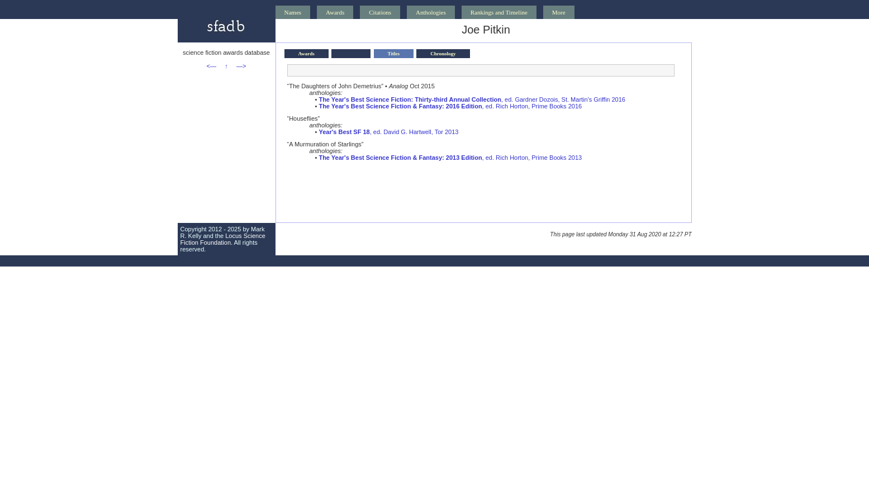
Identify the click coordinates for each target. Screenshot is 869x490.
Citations (380, 12)
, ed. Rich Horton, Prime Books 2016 (450, 106)
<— (211, 66)
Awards (335, 12)
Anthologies (431, 12)
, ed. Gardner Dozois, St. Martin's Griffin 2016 (472, 99)
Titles (394, 53)
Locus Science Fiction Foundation (223, 239)
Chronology (442, 53)
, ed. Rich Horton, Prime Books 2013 (450, 157)
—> (241, 66)
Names (293, 12)
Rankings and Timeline (499, 12)
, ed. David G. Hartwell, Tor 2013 (388, 132)
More (559, 12)
